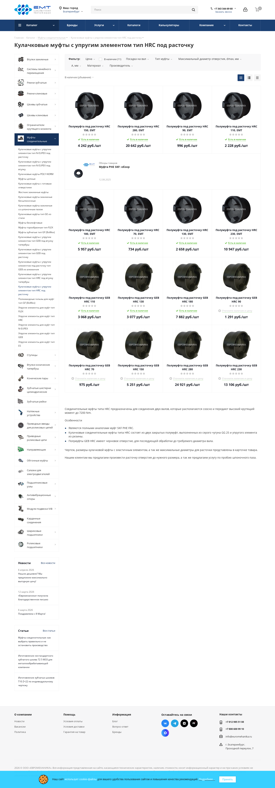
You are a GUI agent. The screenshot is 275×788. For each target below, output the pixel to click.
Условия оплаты (72, 721)
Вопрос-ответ (120, 726)
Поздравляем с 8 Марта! (31, 613)
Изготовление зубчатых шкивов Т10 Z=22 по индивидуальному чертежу (36, 681)
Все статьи (49, 630)
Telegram (175, 723)
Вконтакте (165, 723)
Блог (115, 721)
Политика (20, 732)
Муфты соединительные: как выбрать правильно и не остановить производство (34, 641)
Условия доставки (73, 726)
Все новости (48, 563)
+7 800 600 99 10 (235, 729)
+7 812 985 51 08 (235, 722)
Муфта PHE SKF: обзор (114, 167)
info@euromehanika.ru (239, 736)
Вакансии (20, 726)
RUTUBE (194, 723)
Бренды (116, 732)
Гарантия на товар (74, 732)
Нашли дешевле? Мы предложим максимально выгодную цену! (32, 577)
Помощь (69, 714)
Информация (121, 714)
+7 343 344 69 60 (223, 8)
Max (165, 733)
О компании (23, 714)
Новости (19, 721)
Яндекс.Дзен (184, 723)
